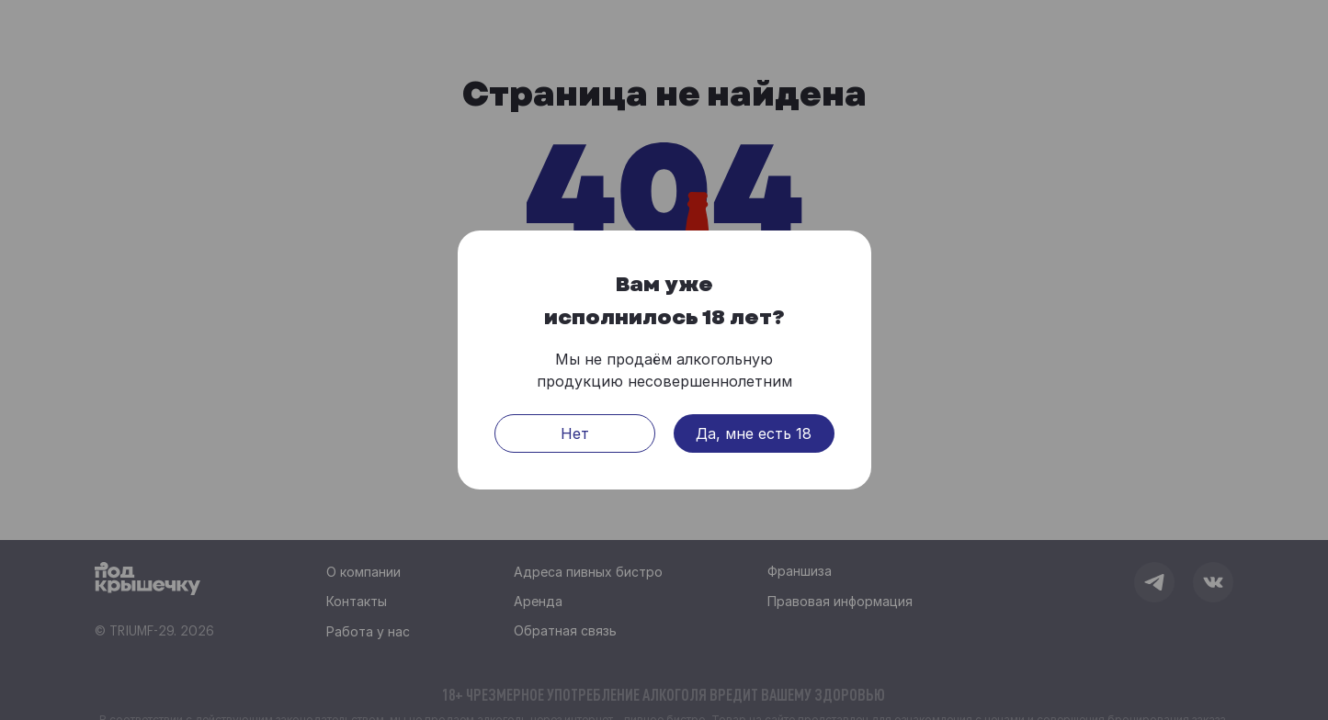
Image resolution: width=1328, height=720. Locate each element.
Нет (575, 434)
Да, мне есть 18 (754, 434)
